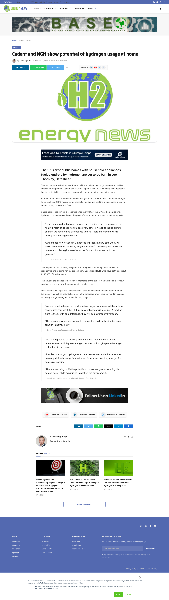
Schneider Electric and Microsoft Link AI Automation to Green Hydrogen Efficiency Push (118, 482)
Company (46, 536)
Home (21, 40)
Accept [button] (118, 594)
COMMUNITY (79, 8)
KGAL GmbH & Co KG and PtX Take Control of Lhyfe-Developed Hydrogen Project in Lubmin (84, 482)
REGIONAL (64, 8)
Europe (28, 40)
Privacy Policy (146, 554)
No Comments (49, 61)
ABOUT (91, 8)
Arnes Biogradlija (25, 61)
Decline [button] (128, 594)
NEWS (36, 8)
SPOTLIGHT (49, 8)
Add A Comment (84, 504)
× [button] (140, 577)
